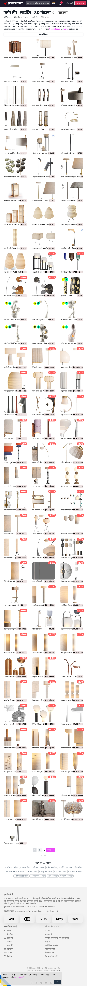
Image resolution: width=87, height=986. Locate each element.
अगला (50, 850)
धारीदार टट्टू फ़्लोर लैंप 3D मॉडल (13, 462)
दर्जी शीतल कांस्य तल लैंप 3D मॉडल (42, 201)
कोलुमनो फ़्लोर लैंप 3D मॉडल (69, 748)
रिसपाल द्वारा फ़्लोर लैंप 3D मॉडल (13, 605)
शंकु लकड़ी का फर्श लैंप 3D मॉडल (70, 415)
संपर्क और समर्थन (52, 926)
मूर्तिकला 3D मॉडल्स (11, 867)
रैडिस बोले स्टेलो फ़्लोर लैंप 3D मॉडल (14, 177)
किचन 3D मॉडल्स (38, 867)
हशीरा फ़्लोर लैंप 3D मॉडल (11, 819)
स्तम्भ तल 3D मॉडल (38, 129)
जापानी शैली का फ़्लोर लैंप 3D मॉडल (14, 58)
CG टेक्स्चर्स (8, 941)
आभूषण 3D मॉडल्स (45, 872)
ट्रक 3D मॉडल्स (53, 876)
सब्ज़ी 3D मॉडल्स (31, 872)
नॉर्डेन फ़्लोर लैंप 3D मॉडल (11, 439)
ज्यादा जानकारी (19, 977)
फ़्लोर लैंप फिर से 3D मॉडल (12, 486)
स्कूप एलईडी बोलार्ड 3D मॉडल (40, 105)
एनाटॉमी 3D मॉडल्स (66, 876)
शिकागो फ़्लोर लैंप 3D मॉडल (40, 82)
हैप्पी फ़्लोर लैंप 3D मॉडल (68, 153)
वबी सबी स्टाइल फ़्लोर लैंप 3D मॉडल (71, 105)
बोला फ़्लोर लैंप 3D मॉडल (68, 486)
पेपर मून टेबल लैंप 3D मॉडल (12, 391)
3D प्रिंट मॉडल (8, 934)
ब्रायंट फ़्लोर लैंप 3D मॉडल (11, 534)
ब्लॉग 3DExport (9, 952)
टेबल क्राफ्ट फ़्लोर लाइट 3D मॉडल (13, 201)
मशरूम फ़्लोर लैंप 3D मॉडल (69, 367)
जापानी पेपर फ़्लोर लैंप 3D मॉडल (41, 224)
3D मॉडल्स (7, 930)
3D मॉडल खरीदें (10, 926)
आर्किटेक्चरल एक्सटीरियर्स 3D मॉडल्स (70, 867)
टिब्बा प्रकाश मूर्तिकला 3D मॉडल (41, 320)
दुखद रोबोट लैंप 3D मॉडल (39, 819)
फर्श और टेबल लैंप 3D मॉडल (69, 58)
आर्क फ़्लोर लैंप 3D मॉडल (68, 129)
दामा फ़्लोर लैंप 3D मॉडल (11, 82)
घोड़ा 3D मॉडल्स (51, 867)
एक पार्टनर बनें (8, 949)
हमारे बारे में (8, 894)
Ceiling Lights (54, 29)
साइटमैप (57, 971)
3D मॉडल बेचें (8, 945)
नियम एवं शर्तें (49, 952)
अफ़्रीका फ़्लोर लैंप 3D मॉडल (12, 415)
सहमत (57, 982)
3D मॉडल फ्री (8, 938)
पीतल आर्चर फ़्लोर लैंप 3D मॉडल (41, 748)
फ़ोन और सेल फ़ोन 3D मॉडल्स (15, 872)
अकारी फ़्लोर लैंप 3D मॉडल (40, 534)
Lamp (66, 29)
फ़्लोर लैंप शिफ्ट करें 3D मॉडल (41, 415)
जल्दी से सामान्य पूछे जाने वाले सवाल (57, 938)
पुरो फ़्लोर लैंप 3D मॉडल (39, 510)
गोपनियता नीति (50, 949)
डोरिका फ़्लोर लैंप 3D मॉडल (12, 748)
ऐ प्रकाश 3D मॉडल (66, 296)
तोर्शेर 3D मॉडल (36, 629)
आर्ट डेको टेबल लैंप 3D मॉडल (12, 272)
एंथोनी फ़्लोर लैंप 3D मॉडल (68, 462)
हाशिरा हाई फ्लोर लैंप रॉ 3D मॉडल (70, 795)
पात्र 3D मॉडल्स (25, 867)
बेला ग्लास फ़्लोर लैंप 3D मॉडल (69, 439)
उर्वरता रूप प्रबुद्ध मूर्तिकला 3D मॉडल (42, 343)
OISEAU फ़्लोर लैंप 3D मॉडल (69, 676)
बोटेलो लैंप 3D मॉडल (67, 82)
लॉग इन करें (69, 3)
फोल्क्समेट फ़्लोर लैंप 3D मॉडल (41, 58)
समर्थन (47, 930)
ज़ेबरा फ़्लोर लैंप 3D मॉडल (39, 486)
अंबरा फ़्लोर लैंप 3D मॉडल (39, 439)
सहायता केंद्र (49, 934)
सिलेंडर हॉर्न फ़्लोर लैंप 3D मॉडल (41, 724)
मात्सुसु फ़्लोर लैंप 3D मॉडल (40, 462)
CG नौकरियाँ (8, 956)
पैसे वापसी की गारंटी (51, 956)
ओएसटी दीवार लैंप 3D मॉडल (40, 177)
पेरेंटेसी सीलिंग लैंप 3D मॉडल (69, 510)
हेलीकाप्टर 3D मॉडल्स (21, 876)
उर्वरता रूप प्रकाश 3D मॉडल (12, 320)
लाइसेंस (47, 941)
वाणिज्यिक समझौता (51, 945)
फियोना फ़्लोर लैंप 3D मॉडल (40, 700)
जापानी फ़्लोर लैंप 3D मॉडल (12, 248)
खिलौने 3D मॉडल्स (60, 872)
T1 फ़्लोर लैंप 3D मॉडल (10, 129)
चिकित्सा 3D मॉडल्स (74, 872)
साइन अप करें (80, 3)
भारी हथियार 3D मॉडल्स (38, 876)
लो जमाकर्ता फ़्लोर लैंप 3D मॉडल (70, 320)
